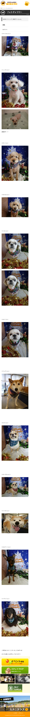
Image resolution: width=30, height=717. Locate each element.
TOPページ (2, 8)
